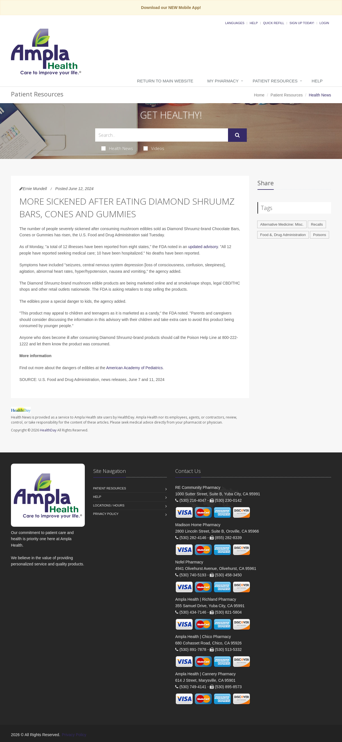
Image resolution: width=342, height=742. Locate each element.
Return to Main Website (165, 80)
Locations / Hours (109, 505)
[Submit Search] (237, 135)
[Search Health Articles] (161, 135)
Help (254, 23)
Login (324, 23)
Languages (234, 23)
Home (259, 95)
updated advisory (203, 246)
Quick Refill (273, 23)
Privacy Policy (106, 514)
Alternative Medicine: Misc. (282, 224)
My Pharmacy (222, 80)
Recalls (317, 224)
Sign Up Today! (301, 23)
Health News (117, 148)
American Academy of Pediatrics (134, 368)
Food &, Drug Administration (283, 235)
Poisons (319, 235)
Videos (153, 148)
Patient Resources (275, 80)
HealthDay (48, 430)
